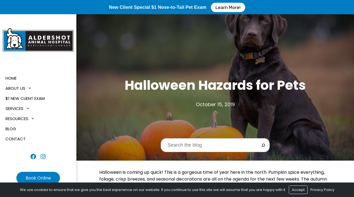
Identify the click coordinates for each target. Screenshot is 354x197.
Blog (10, 129)
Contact (15, 139)
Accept (298, 189)
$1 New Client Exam (25, 98)
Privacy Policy (322, 189)
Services (14, 108)
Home (11, 78)
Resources (16, 118)
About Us (15, 88)
